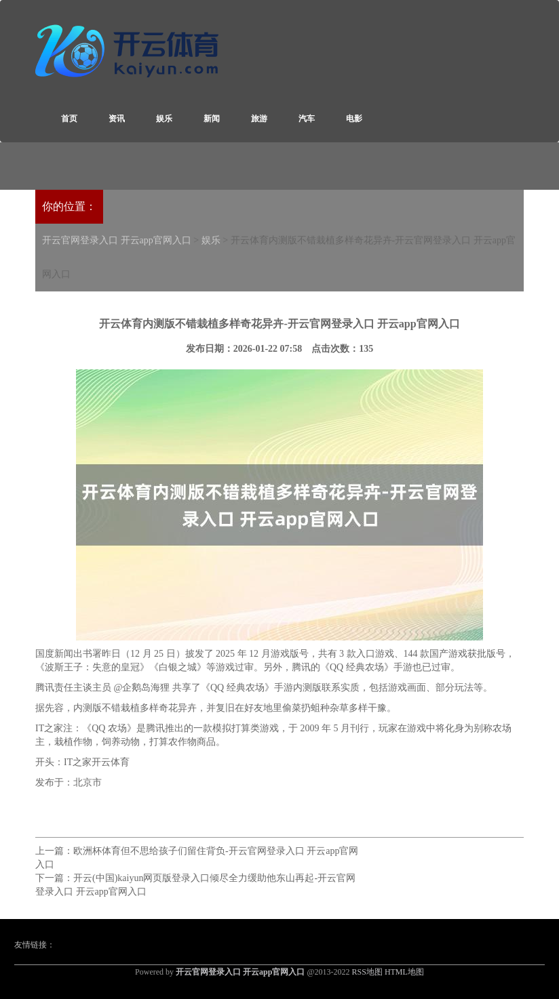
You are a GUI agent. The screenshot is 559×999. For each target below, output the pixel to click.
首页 (69, 118)
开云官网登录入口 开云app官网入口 (116, 240)
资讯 (117, 118)
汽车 (306, 118)
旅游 (259, 118)
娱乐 (164, 118)
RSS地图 (367, 972)
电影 (354, 118)
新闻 (212, 118)
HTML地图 (404, 972)
